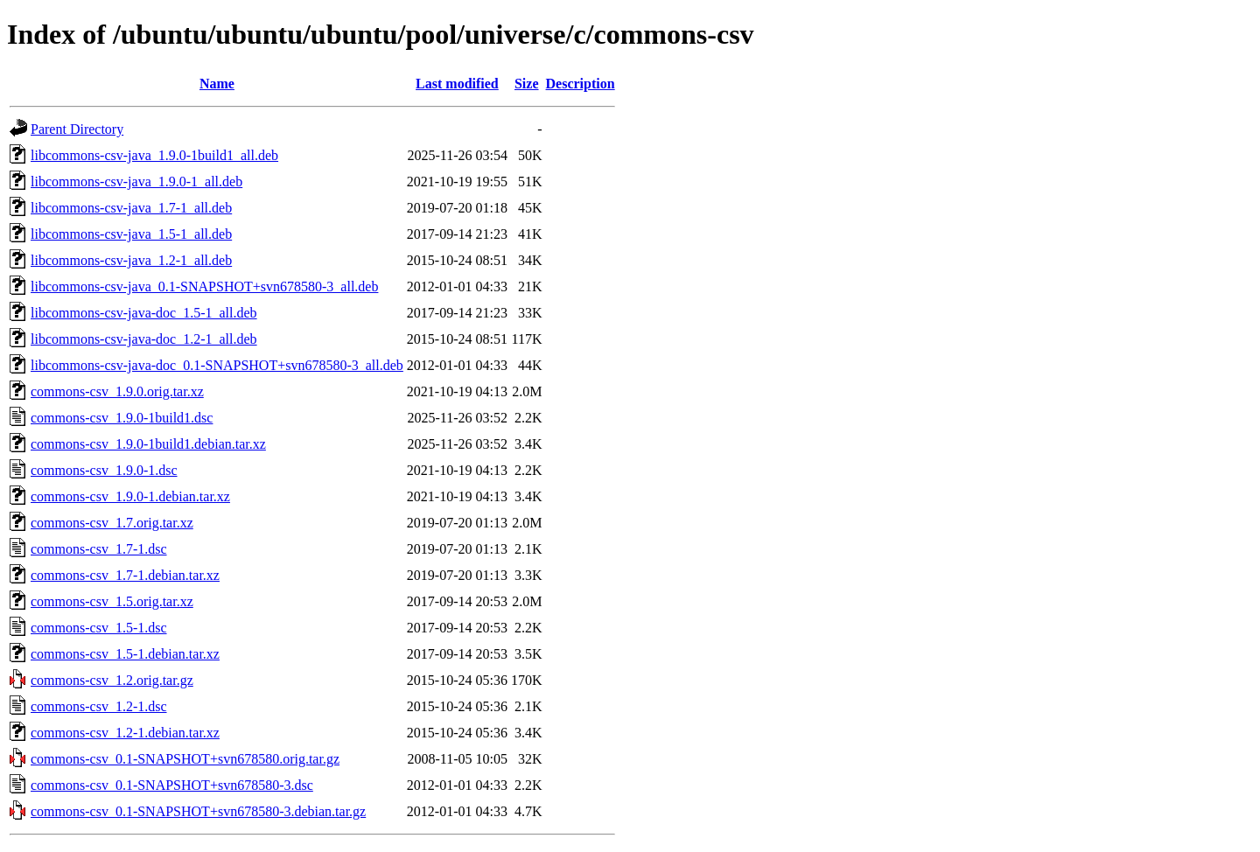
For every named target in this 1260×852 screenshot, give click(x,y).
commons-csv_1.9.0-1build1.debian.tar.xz (148, 443)
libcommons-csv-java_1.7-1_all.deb (131, 207)
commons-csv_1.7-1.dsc (99, 548)
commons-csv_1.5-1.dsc (99, 627)
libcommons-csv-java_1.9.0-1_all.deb (136, 181)
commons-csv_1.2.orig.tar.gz (112, 680)
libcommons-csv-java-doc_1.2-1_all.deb (144, 339)
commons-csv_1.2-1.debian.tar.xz (125, 732)
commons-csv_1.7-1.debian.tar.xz (125, 575)
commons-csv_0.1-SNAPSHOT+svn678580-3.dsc (172, 785)
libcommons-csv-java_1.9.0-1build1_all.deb (154, 155)
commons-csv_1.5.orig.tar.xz (112, 601)
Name (217, 83)
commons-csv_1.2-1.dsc (99, 706)
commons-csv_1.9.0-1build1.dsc (122, 417)
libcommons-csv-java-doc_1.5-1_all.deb (144, 312)
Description (580, 83)
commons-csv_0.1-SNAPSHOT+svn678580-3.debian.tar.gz (198, 811)
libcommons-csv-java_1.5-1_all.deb (131, 234)
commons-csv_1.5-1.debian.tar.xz (125, 653)
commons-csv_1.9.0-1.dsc (104, 470)
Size (526, 83)
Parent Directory (77, 129)
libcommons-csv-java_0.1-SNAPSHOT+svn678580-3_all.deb (204, 286)
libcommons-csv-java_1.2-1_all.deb (131, 260)
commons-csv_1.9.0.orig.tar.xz (117, 391)
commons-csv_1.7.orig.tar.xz (112, 522)
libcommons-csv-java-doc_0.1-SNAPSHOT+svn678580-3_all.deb (217, 365)
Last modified (457, 83)
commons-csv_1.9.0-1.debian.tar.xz (130, 496)
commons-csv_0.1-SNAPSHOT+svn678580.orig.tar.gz (185, 758)
